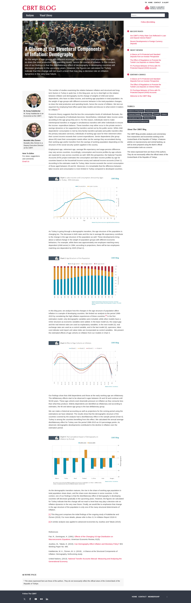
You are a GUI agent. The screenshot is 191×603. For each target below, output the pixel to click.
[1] (59, 109)
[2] (106, 315)
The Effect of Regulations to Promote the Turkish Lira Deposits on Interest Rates (145, 61)
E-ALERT (165, 2)
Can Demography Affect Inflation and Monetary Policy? (96, 544)
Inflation (29, 43)
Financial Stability (134, 114)
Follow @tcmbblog (148, 22)
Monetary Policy (149, 118)
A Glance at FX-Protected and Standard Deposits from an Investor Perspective (145, 55)
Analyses (30, 15)
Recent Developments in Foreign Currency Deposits (146, 42)
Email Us (25, 161)
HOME (150, 2)
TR (146, 2)
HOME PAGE (30, 575)
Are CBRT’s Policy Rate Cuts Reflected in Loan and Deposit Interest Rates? (148, 37)
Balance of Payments (135, 111)
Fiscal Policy (147, 114)
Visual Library (46, 15)
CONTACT (157, 2)
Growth (156, 114)
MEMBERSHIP (153, 597)
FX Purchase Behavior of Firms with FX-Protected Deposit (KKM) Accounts (145, 67)
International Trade (134, 118)
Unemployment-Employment (138, 121)
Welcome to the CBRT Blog (140, 96)
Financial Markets (152, 111)
